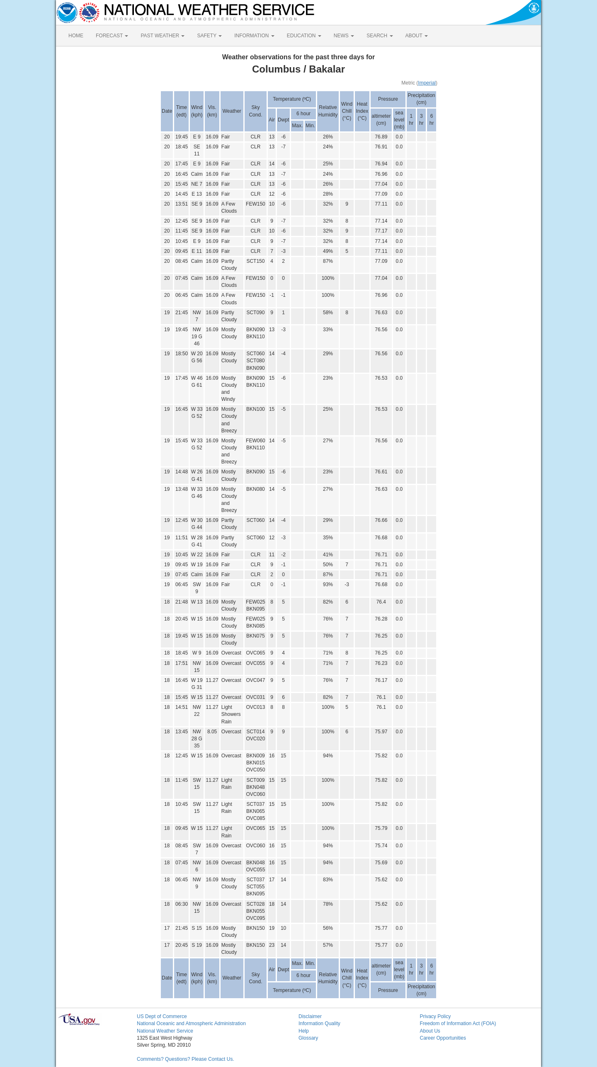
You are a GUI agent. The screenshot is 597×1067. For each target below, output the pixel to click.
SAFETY (209, 36)
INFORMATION (254, 36)
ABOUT (416, 36)
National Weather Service (165, 1031)
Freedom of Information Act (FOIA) (458, 1023)
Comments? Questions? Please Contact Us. (185, 1059)
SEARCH (379, 36)
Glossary (308, 1038)
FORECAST (112, 36)
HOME (75, 36)
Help (303, 1031)
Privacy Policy (435, 1016)
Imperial (427, 83)
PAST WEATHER (162, 36)
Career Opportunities (443, 1038)
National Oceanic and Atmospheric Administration (191, 1023)
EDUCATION (304, 36)
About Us (430, 1031)
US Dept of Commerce (162, 1016)
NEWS (344, 36)
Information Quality (319, 1023)
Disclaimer (310, 1016)
